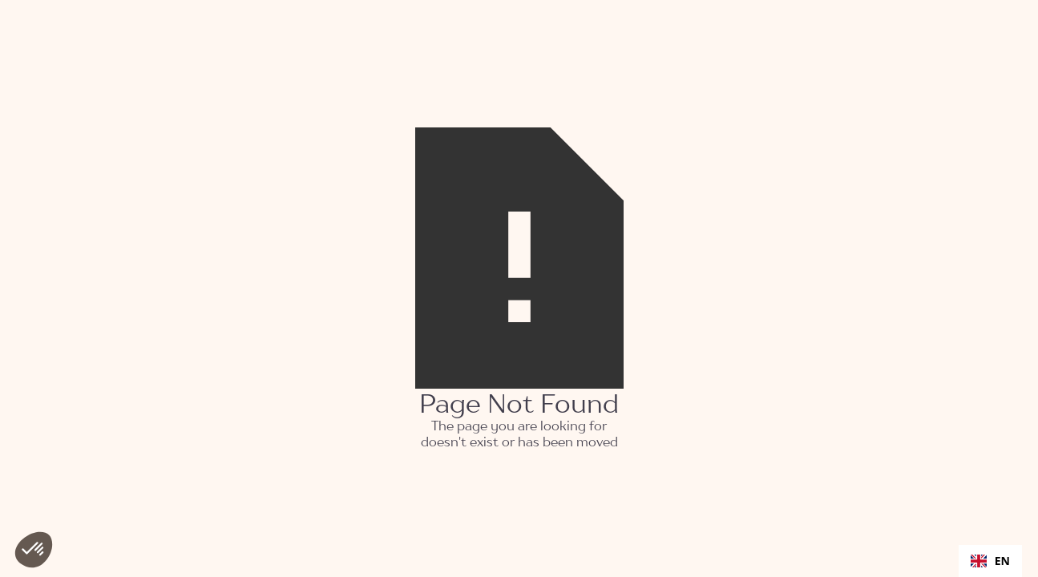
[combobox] (990, 561)
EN (990, 561)
